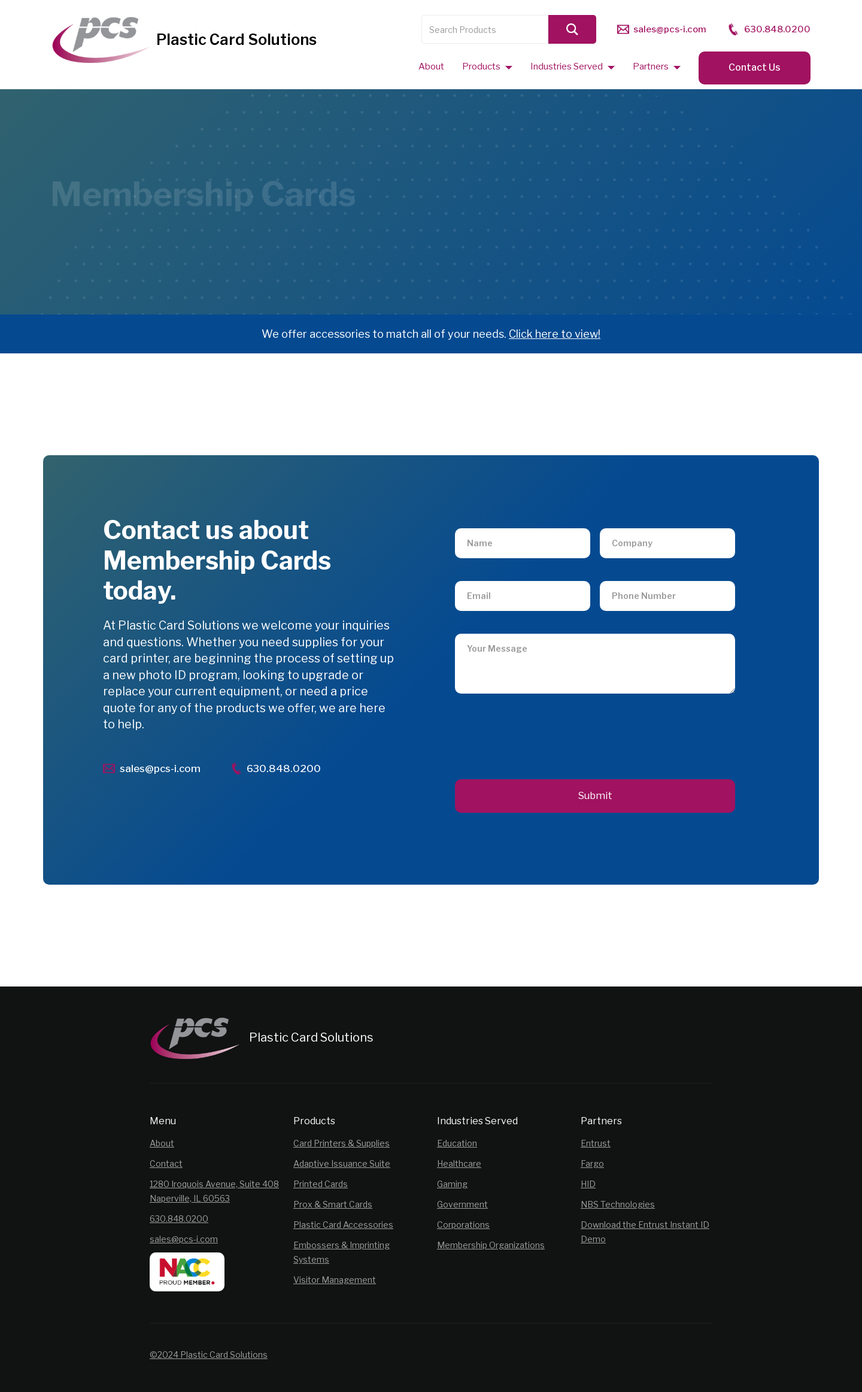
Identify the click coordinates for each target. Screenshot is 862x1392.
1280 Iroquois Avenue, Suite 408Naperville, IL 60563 (214, 1191)
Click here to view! (554, 334)
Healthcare (459, 1163)
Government (462, 1204)
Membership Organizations (491, 1245)
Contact (166, 1163)
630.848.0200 (179, 1219)
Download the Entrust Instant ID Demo (645, 1231)
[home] (184, 42)
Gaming (452, 1184)
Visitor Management (334, 1280)
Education (457, 1143)
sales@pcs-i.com (184, 1239)
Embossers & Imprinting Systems (341, 1252)
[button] (487, 66)
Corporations (463, 1224)
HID (588, 1184)
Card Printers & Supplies (341, 1143)
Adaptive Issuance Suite (341, 1163)
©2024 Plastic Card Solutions (209, 1354)
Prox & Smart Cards (332, 1204)
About (162, 1143)
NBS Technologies (618, 1204)
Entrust (596, 1143)
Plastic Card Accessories (343, 1224)
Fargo (592, 1163)
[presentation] (546, 726)
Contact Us (755, 67)
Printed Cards (320, 1184)
